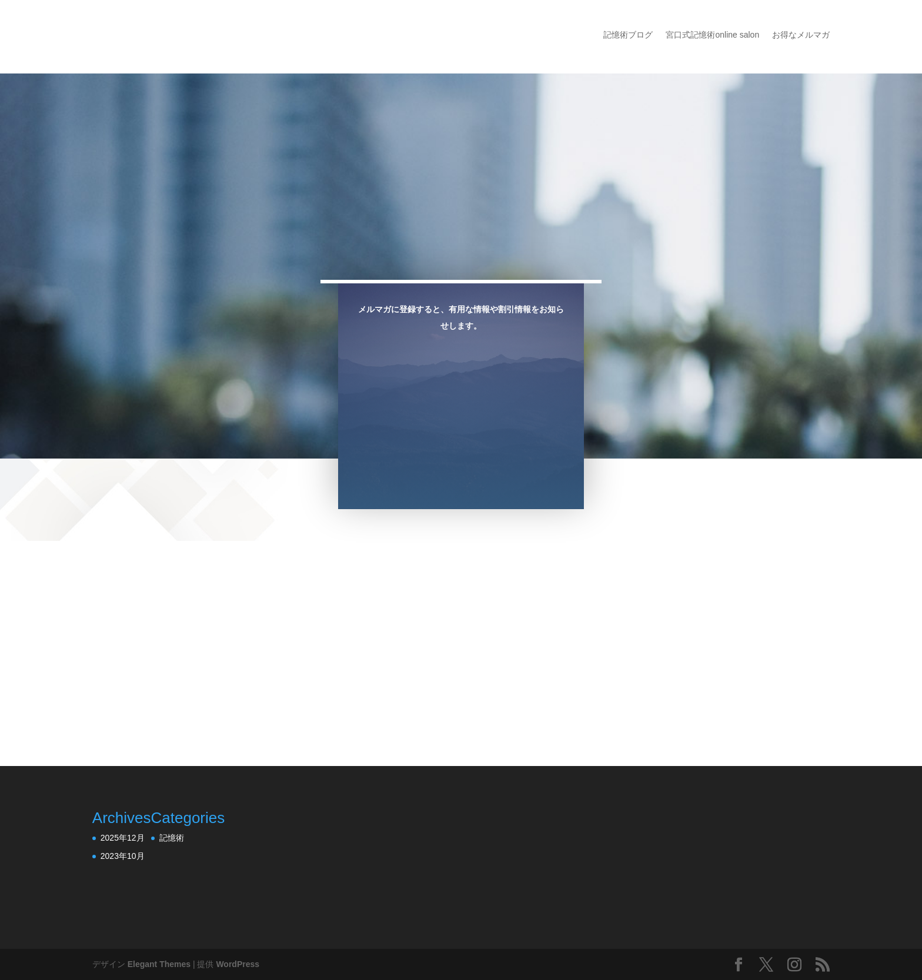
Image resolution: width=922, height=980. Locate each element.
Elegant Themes (159, 964)
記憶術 (171, 837)
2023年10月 (123, 856)
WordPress (237, 964)
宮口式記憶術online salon (712, 35)
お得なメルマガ (801, 35)
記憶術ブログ (628, 35)
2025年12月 (123, 837)
